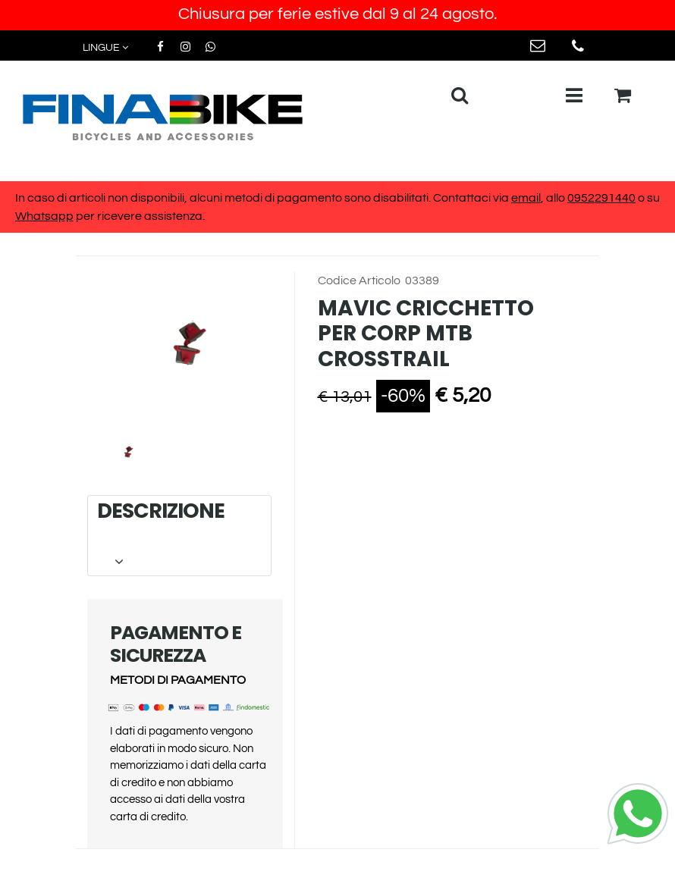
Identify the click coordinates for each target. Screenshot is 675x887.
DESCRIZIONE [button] (178, 535)
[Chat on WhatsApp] (637, 812)
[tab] (179, 535)
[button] (185, 348)
